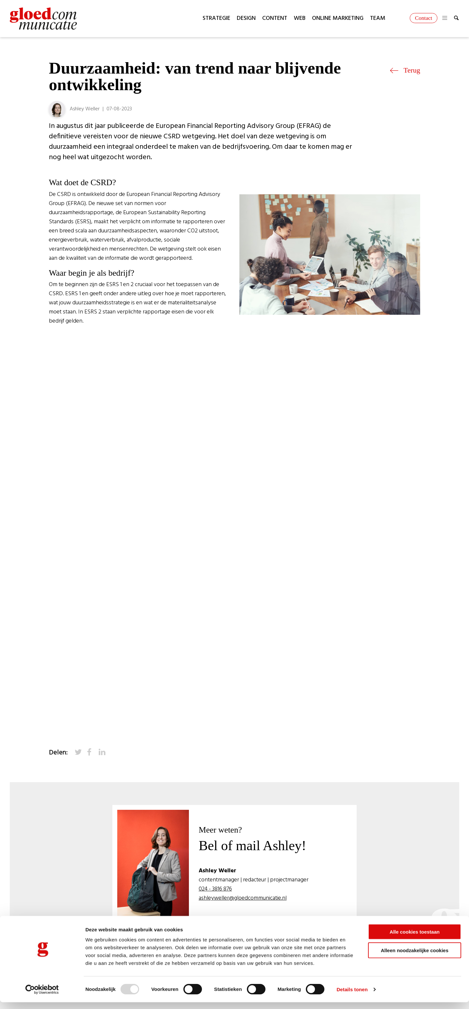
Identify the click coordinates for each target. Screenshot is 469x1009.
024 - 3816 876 (216, 889)
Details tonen (351, 996)
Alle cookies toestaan (414, 938)
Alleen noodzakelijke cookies (414, 957)
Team (377, 18)
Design (246, 18)
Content (274, 18)
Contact (423, 18)
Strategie (216, 18)
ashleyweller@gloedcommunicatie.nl (243, 898)
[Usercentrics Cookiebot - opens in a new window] (42, 996)
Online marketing (337, 18)
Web (300, 18)
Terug (405, 70)
